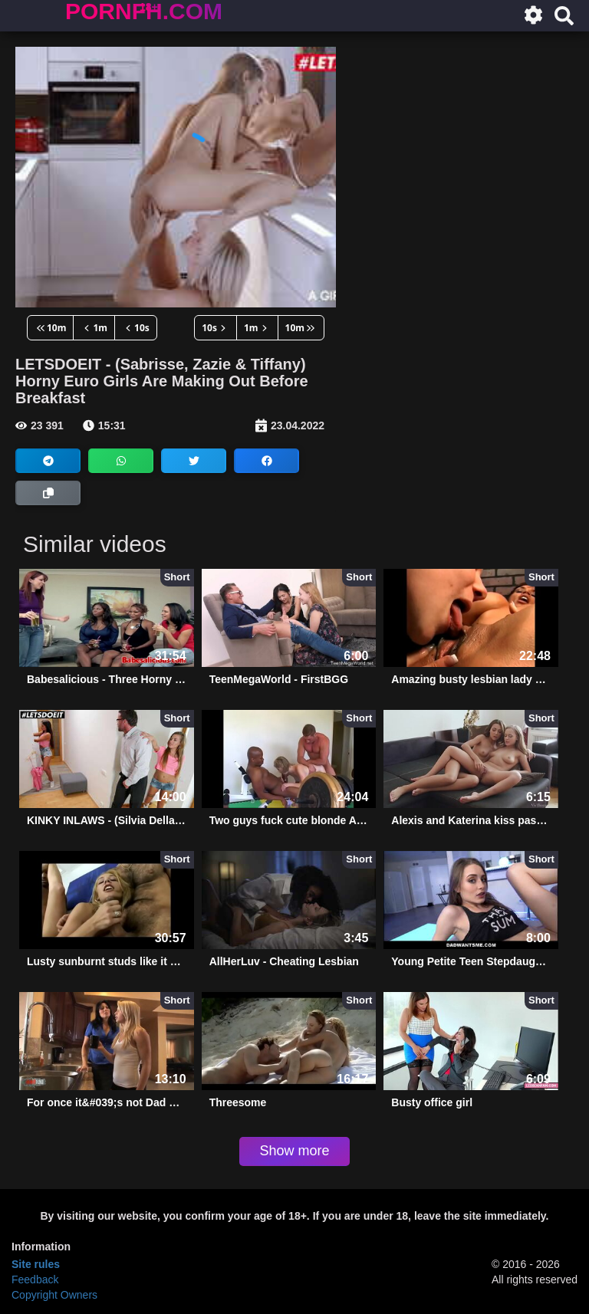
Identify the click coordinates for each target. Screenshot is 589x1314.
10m (50, 327)
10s (136, 327)
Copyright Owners (54, 1295)
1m (94, 327)
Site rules (36, 1264)
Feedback (35, 1279)
